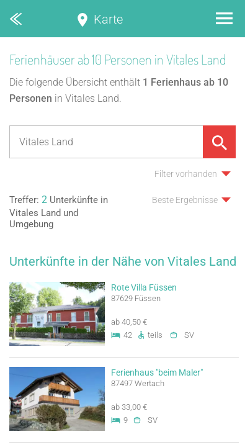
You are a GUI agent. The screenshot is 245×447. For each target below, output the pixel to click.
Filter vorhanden (185, 174)
